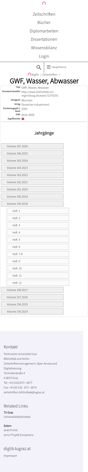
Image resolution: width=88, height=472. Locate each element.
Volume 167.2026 (17, 146)
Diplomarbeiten (44, 31)
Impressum (10, 455)
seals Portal (11, 430)
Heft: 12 (17, 283)
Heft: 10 (17, 268)
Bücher (44, 22)
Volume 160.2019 (17, 196)
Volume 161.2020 (17, 189)
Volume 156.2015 (17, 304)
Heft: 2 (16, 218)
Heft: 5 (16, 239)
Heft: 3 (16, 225)
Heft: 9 (16, 261)
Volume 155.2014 (17, 311)
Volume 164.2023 (17, 168)
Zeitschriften (44, 14)
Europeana (26, 435)
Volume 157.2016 (17, 297)
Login (44, 56)
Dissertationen (44, 39)
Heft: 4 (16, 232)
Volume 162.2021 (17, 182)
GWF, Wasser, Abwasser (44, 81)
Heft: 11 (17, 275)
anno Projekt (11, 435)
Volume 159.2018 (17, 203)
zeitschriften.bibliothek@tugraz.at (24, 392)
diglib (33, 74)
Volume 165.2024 (17, 160)
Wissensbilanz (44, 47)
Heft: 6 (16, 247)
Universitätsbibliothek (17, 417)
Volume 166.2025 (17, 153)
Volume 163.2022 (17, 175)
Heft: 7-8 (17, 254)
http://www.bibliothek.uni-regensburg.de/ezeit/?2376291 (39, 93)
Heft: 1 (16, 211)
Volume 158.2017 (17, 290)
